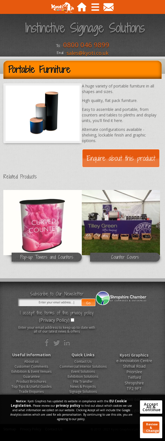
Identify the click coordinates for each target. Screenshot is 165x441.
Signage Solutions (83, 391)
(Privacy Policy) (54, 320)
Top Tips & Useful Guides (31, 386)
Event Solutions (83, 371)
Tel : (59, 46)
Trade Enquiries (31, 391)
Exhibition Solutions (83, 376)
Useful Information (31, 354)
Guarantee (31, 376)
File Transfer (83, 381)
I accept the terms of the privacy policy (56, 313)
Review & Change (152, 427)
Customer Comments (31, 366)
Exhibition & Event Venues (31, 371)
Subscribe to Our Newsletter (56, 294)
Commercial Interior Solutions (83, 366)
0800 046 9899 (86, 44)
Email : (61, 53)
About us (31, 361)
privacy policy (68, 405)
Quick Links (83, 354)
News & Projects (83, 386)
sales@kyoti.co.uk (88, 53)
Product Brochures (31, 381)
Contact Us (83, 361)
